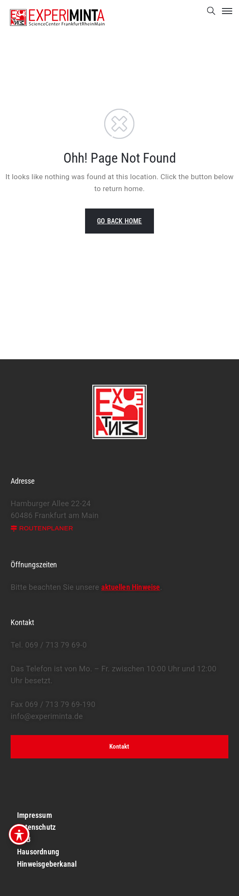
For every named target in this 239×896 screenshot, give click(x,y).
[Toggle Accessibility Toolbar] (19, 834)
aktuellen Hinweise (130, 587)
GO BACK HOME (119, 221)
